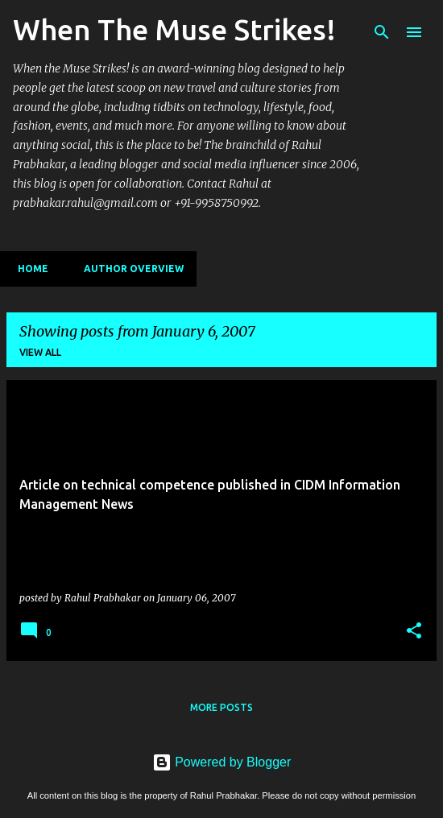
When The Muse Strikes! (174, 29)
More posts (221, 707)
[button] (414, 631)
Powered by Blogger (222, 762)
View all (40, 352)
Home (28, 268)
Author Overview (129, 268)
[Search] (381, 32)
